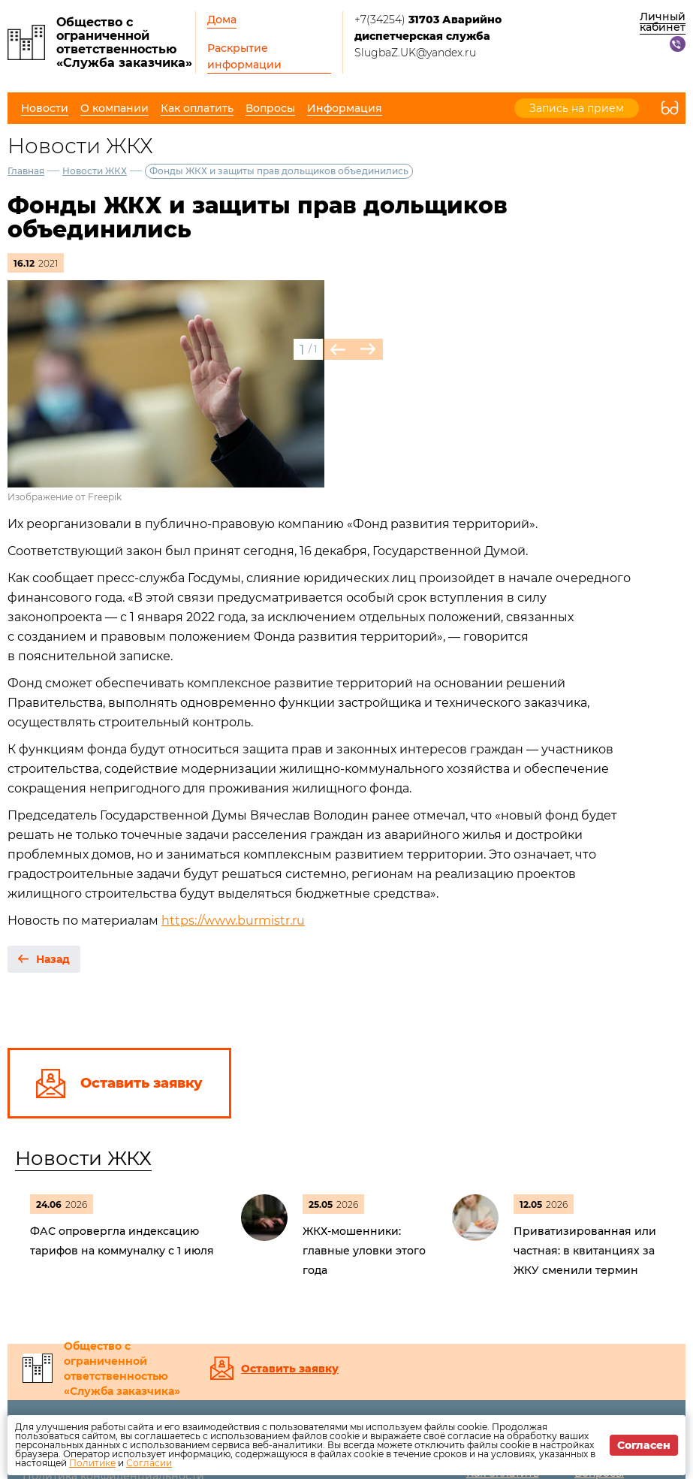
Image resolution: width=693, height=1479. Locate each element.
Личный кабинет (662, 22)
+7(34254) (428, 28)
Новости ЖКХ (94, 171)
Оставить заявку (290, 1368)
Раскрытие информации (244, 56)
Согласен (643, 1445)
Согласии (149, 1462)
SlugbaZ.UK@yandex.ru (415, 52)
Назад (53, 959)
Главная (26, 171)
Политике (92, 1462)
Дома (222, 19)
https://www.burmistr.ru (233, 920)
